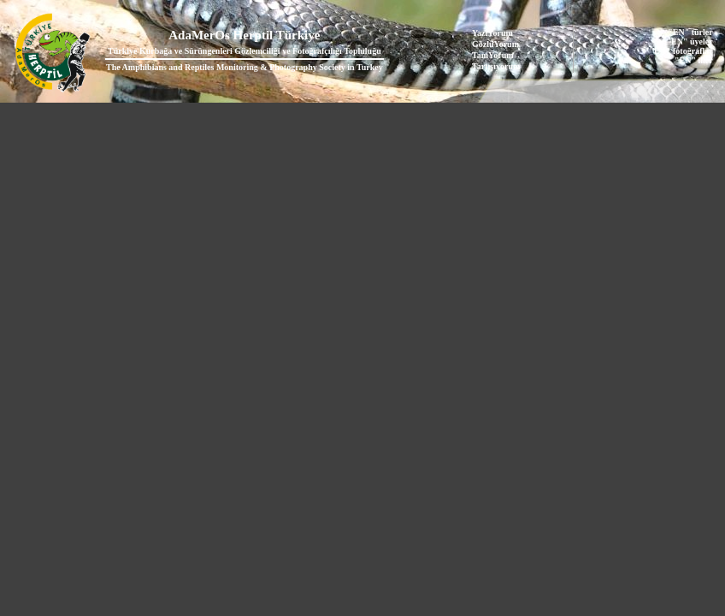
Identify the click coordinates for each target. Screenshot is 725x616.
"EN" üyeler (690, 41)
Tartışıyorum (496, 66)
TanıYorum (493, 55)
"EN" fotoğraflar (681, 51)
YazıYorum (492, 33)
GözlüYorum (495, 44)
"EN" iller (694, 60)
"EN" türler (690, 32)
